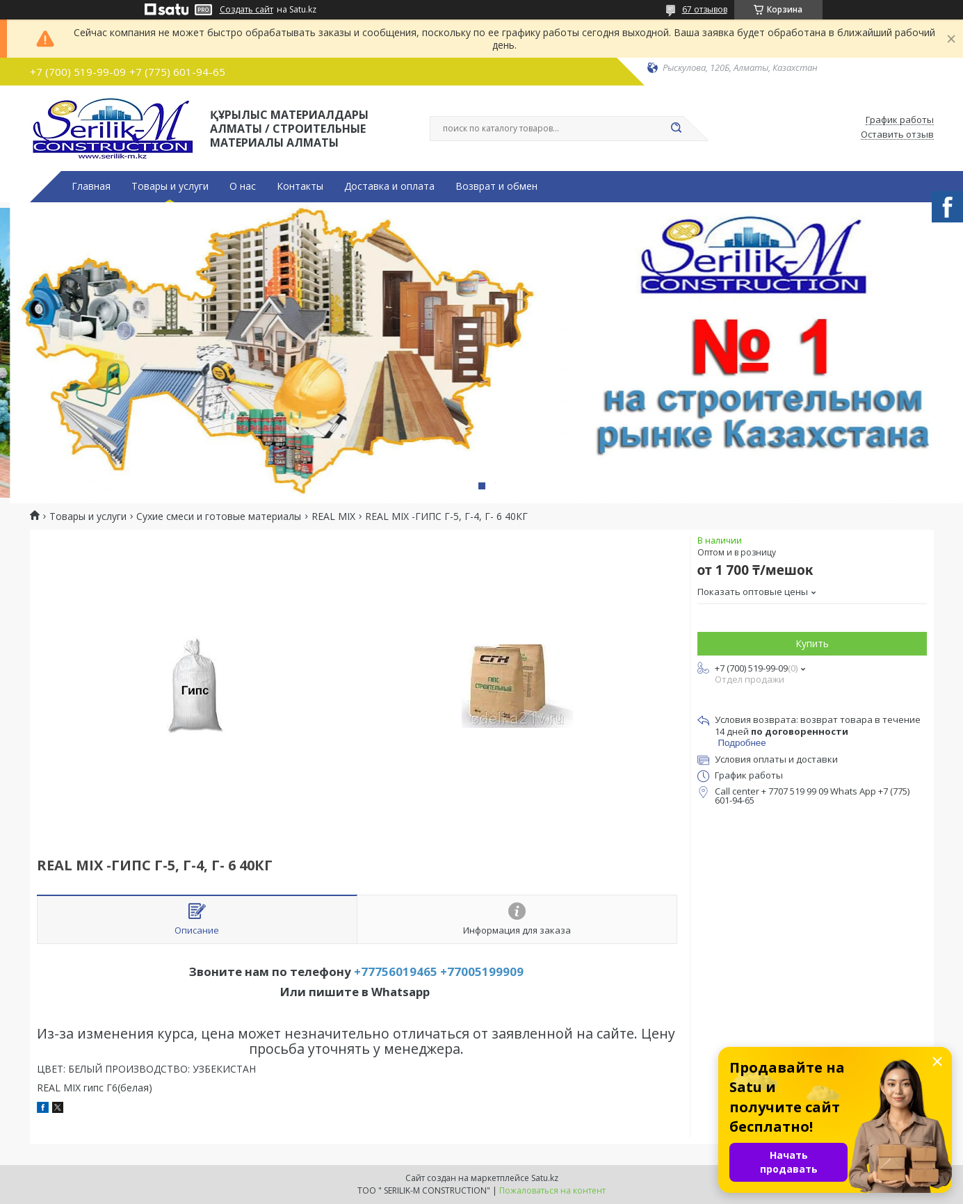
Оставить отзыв (897, 135)
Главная (91, 186)
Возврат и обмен (496, 186)
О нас (242, 186)
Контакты (300, 186)
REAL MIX (333, 516)
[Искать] (676, 128)
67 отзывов (704, 9)
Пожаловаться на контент (552, 1190)
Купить (812, 643)
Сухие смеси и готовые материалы (218, 516)
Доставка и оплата (389, 186)
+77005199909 (482, 971)
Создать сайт (246, 10)
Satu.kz (544, 1178)
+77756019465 (395, 971)
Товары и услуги (170, 186)
